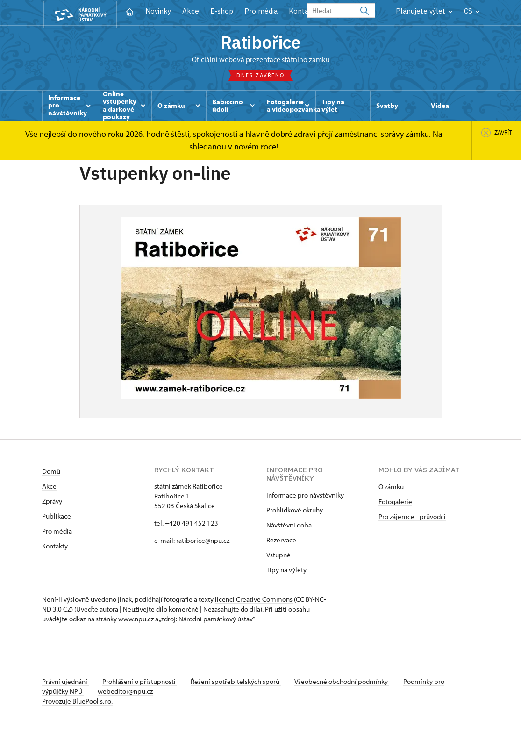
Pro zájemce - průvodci (412, 517)
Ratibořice (261, 42)
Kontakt (302, 11)
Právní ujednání (65, 682)
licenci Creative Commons (254, 600)
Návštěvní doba (289, 525)
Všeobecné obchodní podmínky (346, 682)
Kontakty (55, 546)
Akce (190, 11)
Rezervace (281, 540)
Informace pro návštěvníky (305, 495)
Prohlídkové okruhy (294, 510)
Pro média (261, 11)
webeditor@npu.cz (126, 692)
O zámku (391, 487)
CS (471, 11)
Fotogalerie (395, 502)
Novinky (158, 11)
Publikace (56, 516)
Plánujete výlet (424, 11)
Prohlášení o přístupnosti (141, 682)
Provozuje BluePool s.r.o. (77, 701)
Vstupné (278, 555)
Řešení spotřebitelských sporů (238, 682)
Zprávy (52, 502)
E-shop (221, 11)
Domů (51, 472)
